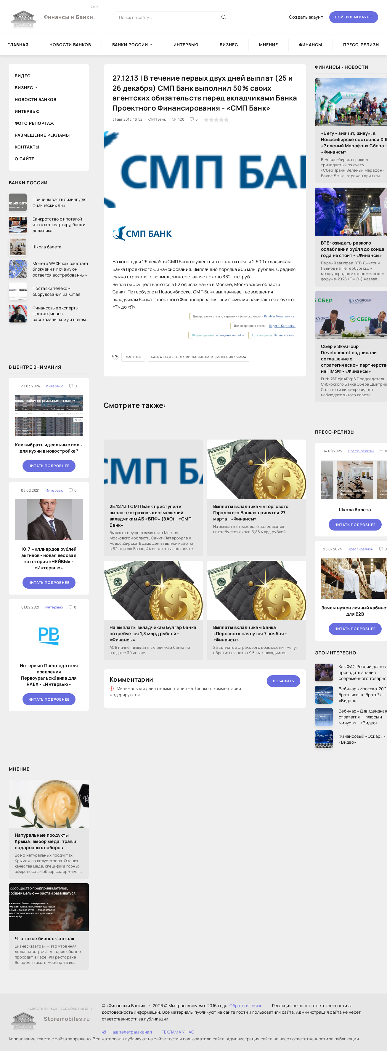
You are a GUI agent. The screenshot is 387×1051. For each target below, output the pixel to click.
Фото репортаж (34, 123)
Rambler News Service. (280, 316)
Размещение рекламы (42, 135)
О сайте (24, 159)
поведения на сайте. (230, 335)
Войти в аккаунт (353, 17)
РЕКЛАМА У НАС (178, 1032)
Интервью (186, 44)
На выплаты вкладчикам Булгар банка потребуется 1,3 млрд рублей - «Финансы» (153, 633)
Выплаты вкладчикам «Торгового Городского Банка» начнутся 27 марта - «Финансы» (251, 512)
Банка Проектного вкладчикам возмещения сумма (198, 357)
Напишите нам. (285, 335)
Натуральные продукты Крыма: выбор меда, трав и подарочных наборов (45, 841)
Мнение (268, 44)
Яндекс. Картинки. (282, 326)
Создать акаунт (306, 17)
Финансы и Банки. (69, 12)
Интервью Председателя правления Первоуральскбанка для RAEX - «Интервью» (49, 674)
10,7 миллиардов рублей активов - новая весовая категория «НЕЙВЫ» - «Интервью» (49, 558)
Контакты (27, 147)
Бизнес (229, 44)
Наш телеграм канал (127, 1032)
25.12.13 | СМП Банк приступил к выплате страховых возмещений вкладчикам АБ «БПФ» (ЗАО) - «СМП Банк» (151, 515)
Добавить (283, 680)
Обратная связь (245, 1005)
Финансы (310, 44)
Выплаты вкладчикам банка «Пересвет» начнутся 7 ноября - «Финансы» (250, 633)
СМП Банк (133, 357)
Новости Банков (70, 44)
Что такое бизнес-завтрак (44, 938)
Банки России (130, 44)
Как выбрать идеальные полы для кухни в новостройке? (49, 448)
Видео (23, 76)
